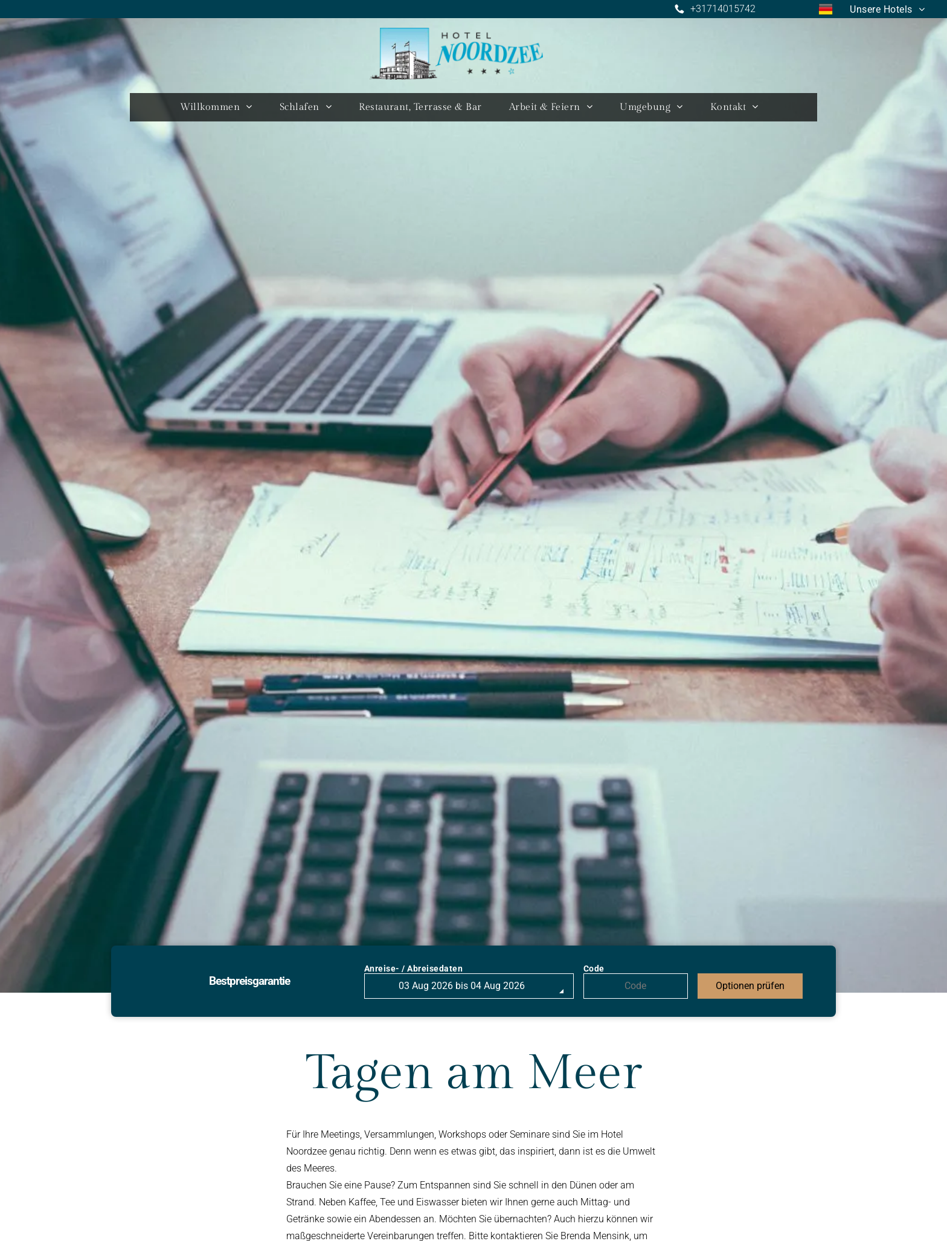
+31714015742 (723, 9)
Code (594, 968)
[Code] (636, 986)
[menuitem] (887, 9)
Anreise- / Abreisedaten (413, 968)
